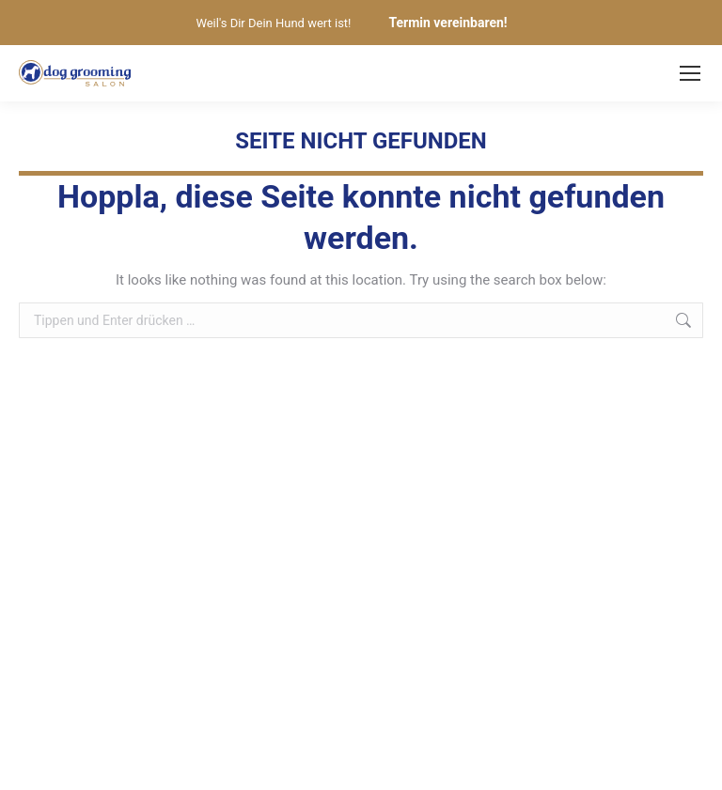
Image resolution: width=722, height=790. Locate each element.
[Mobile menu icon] (690, 73)
